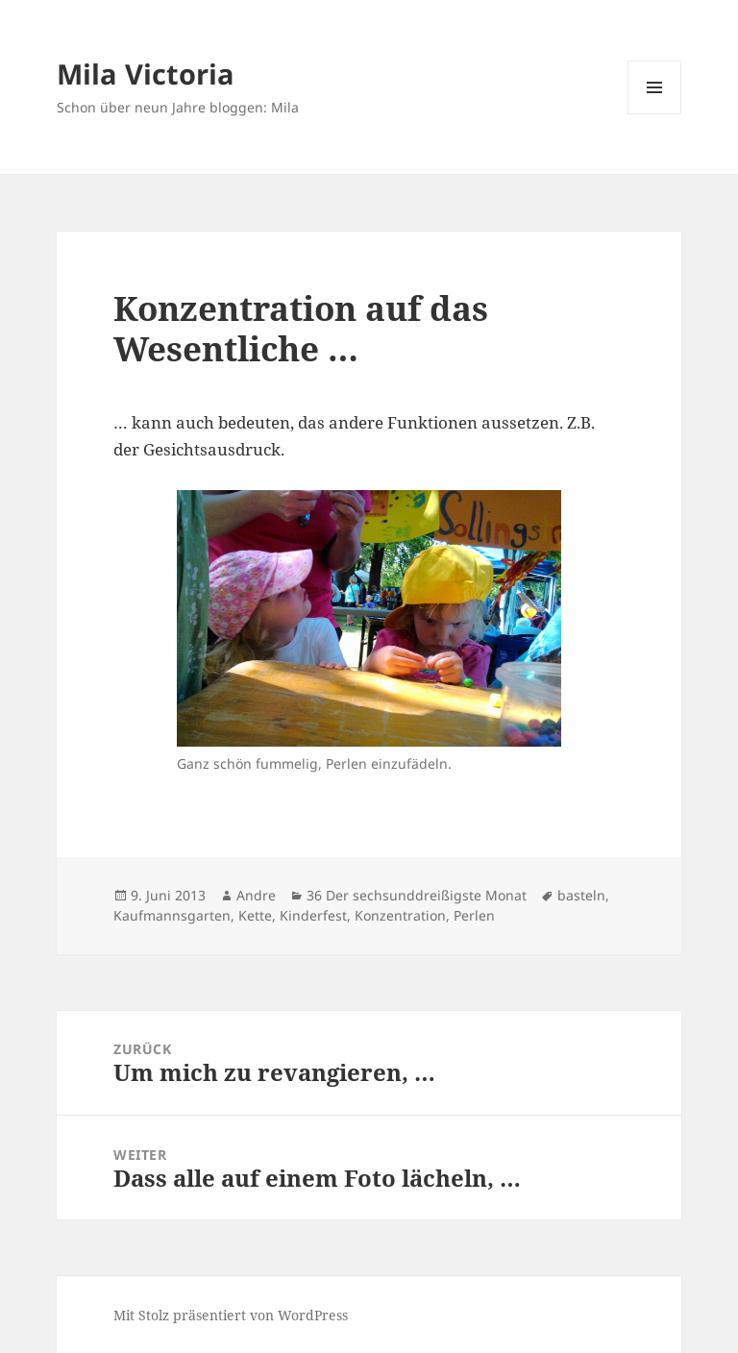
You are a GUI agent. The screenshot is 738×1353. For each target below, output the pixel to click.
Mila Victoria (145, 73)
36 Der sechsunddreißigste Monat (417, 895)
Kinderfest (313, 915)
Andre (256, 895)
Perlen (474, 915)
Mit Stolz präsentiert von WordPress (230, 1315)
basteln (581, 895)
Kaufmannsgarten (172, 915)
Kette (255, 915)
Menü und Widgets (654, 113)
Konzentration (400, 915)
